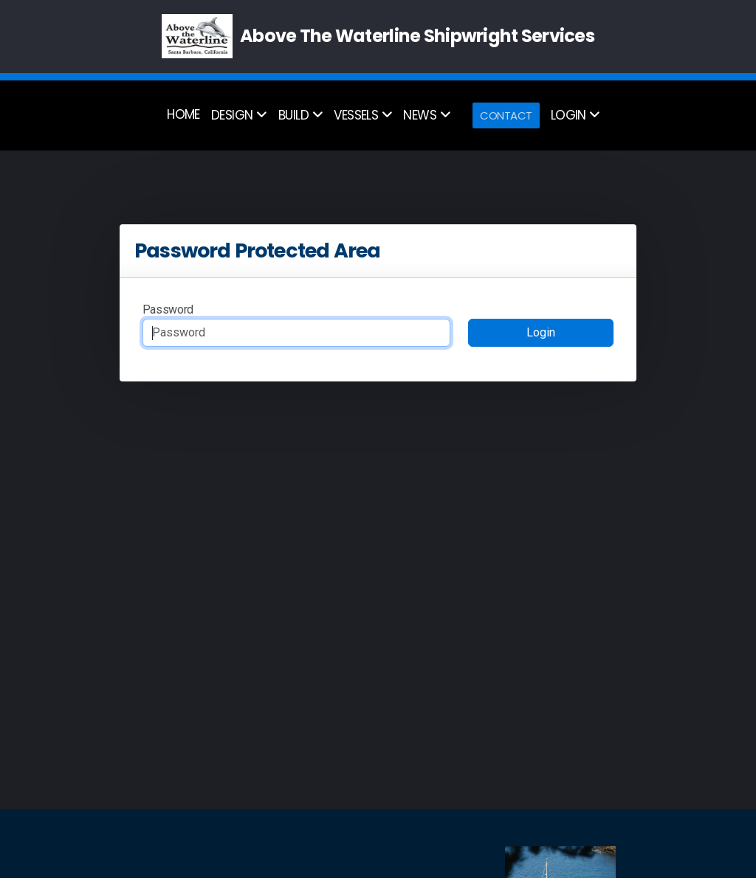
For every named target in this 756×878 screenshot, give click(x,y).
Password (167, 310)
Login (540, 332)
